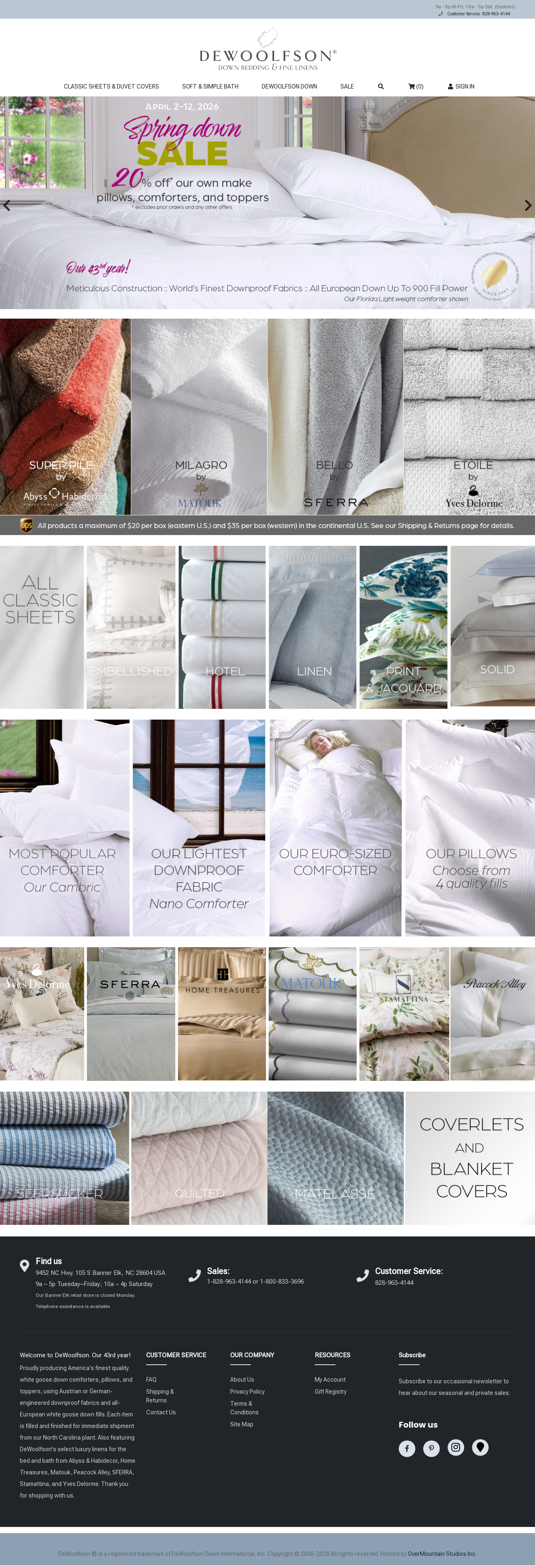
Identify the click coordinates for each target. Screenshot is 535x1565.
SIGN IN (461, 86)
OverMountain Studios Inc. (442, 1554)
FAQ (151, 1379)
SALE (347, 86)
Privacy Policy (247, 1391)
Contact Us (161, 1412)
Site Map (241, 1424)
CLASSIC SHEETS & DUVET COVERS (111, 86)
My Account (330, 1379)
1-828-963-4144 (229, 1281)
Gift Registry (331, 1391)
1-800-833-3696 (282, 1281)
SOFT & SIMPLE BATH (210, 86)
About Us (242, 1379)
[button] (6, 205)
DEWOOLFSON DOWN (289, 86)
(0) (416, 86)
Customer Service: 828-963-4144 (478, 14)
